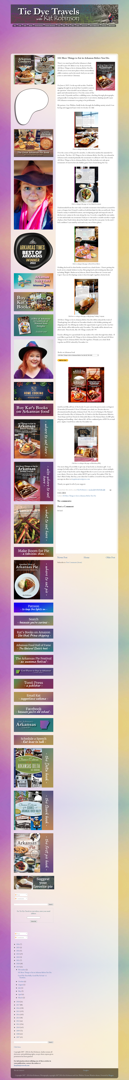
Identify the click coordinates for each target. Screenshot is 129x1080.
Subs (25, 25)
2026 (18, 944)
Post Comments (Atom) (74, 562)
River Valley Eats (94, 25)
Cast (59, 25)
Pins (73, 25)
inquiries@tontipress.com (81, 479)
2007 (18, 1037)
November (22, 970)
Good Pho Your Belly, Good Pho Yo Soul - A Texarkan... (32, 977)
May (20, 991)
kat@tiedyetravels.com (21, 1065)
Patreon (104, 25)
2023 (18, 954)
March (20, 998)
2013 (18, 1018)
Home (86, 557)
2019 (18, 967)
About (30, 25)
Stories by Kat (39, 25)
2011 (18, 1024)
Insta (78, 25)
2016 (18, 1008)
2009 (18, 1031)
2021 (18, 960)
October (21, 981)
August (20, 985)
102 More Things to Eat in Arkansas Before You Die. (35, 972)
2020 (18, 964)
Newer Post (62, 557)
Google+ (86, 1070)
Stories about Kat (50, 25)
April (20, 994)
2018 (18, 1002)
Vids (64, 25)
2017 (18, 1005)
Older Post (110, 557)
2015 (18, 1011)
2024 (18, 951)
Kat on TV (84, 25)
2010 (18, 1027)
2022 (18, 957)
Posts (17, 895)
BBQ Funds (112, 25)
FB (68, 25)
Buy (15, 25)
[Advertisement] (64, 40)
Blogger (111, 1075)
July (19, 988)
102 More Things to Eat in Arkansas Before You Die (79, 496)
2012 (18, 1021)
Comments (19, 899)
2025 (18, 947)
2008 (18, 1034)
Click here (17, 1047)
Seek (19, 25)
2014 (18, 1014)
